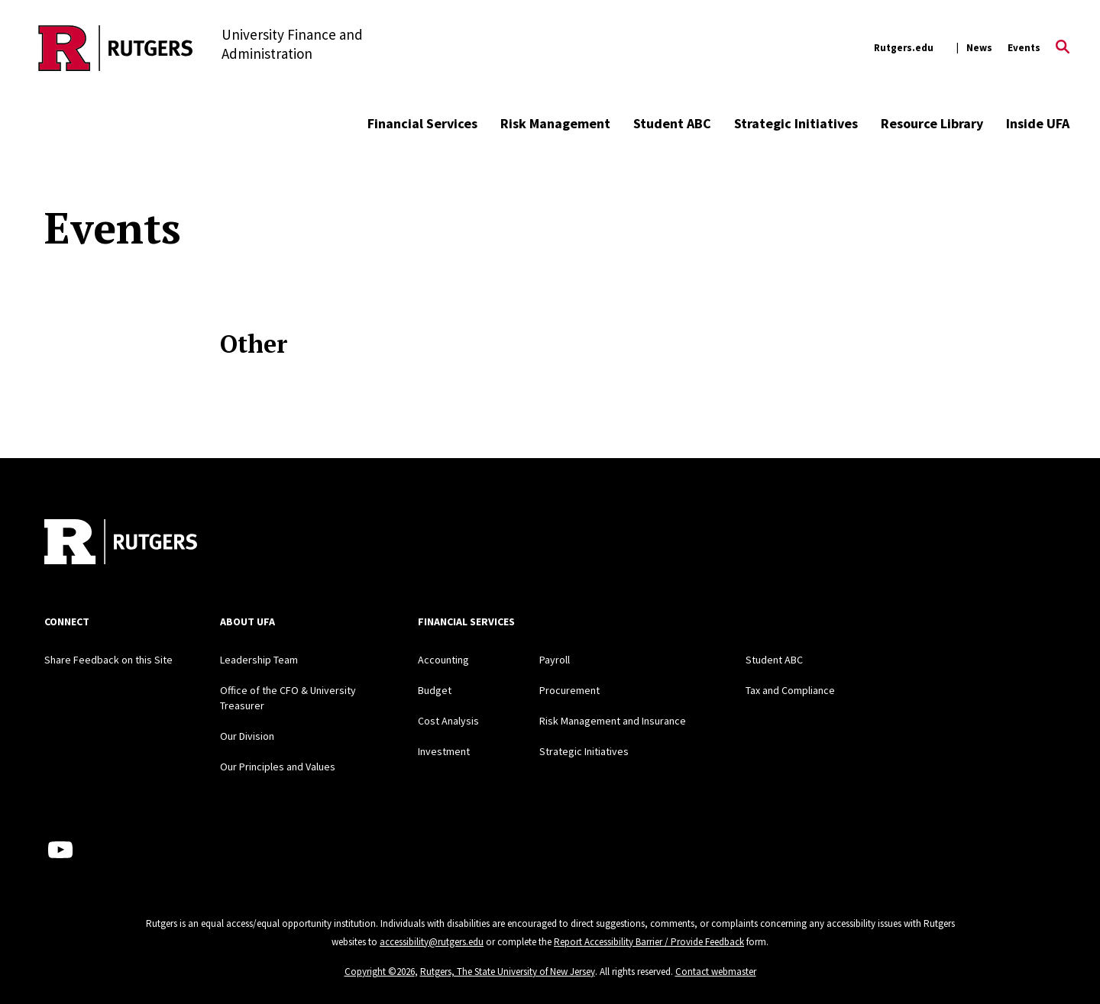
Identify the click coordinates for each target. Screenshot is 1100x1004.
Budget (434, 690)
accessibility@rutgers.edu (432, 941)
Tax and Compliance (790, 690)
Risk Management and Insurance (612, 721)
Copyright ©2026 (380, 971)
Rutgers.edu (903, 47)
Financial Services (422, 123)
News (979, 47)
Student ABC (672, 123)
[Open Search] (1062, 48)
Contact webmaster (715, 971)
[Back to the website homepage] (116, 48)
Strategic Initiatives (796, 123)
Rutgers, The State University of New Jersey (507, 971)
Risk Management (555, 123)
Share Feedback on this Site (108, 660)
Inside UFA (1037, 123)
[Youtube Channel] (60, 849)
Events (1024, 47)
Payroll (554, 660)
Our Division (247, 736)
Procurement (569, 690)
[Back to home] (120, 543)
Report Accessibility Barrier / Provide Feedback (649, 941)
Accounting (443, 660)
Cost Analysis (448, 721)
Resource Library (932, 123)
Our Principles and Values (277, 766)
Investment (444, 751)
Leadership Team (259, 660)
